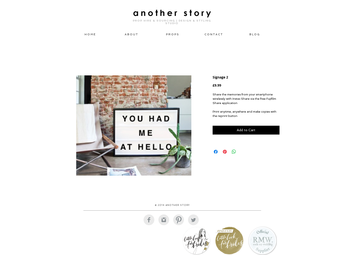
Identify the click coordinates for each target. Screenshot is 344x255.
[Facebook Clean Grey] (149, 219)
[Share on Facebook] (216, 152)
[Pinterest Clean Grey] (178, 219)
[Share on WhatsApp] (234, 152)
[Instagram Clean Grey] (163, 219)
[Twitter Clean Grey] (193, 219)
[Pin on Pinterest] (225, 152)
